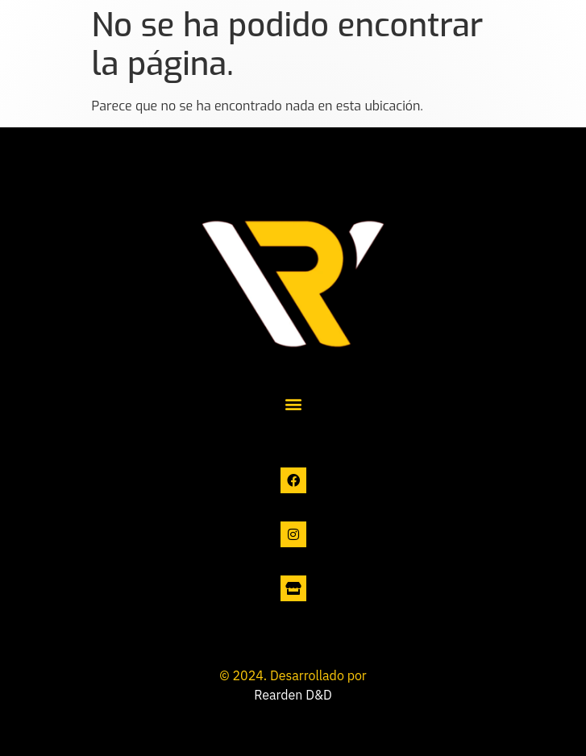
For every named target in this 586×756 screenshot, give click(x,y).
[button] (293, 404)
